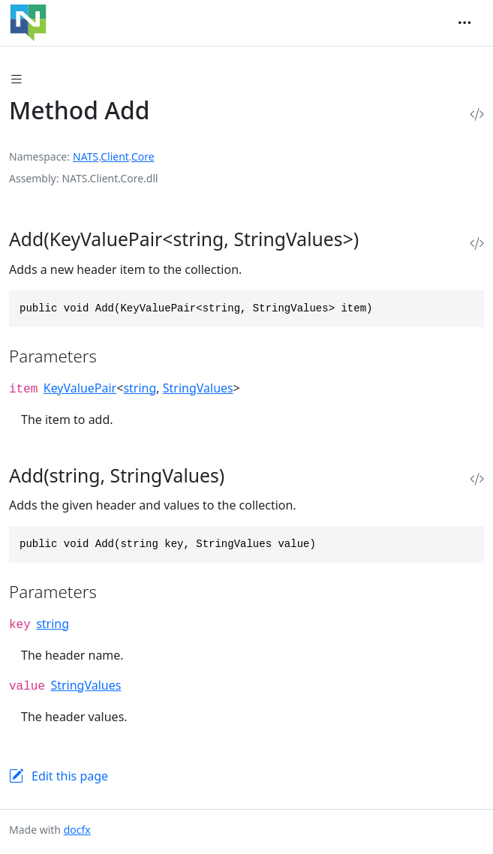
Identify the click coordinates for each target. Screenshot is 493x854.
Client (115, 156)
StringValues (198, 388)
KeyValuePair (80, 388)
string (139, 388)
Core (143, 156)
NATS (85, 156)
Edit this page (70, 776)
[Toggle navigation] (464, 22)
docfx (77, 829)
